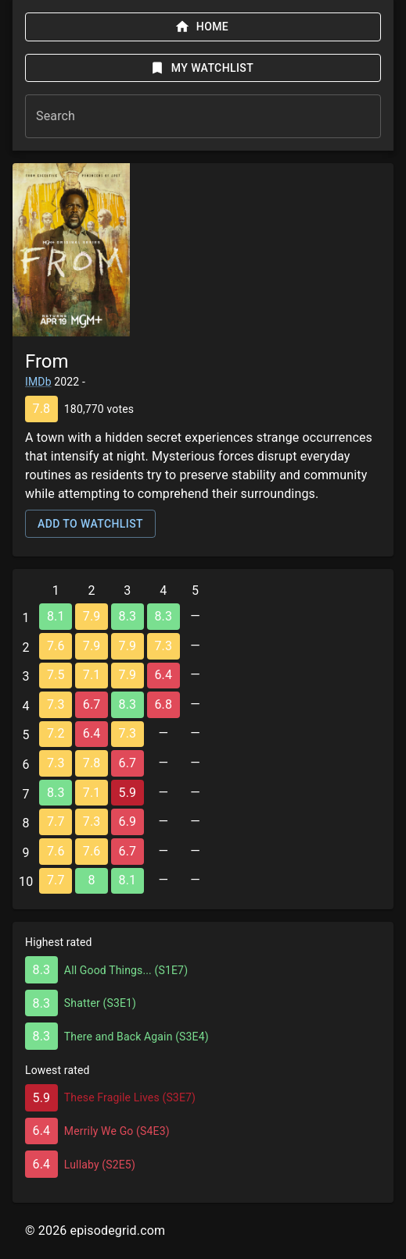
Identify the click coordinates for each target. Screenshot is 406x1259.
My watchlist (201, 68)
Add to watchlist (90, 523)
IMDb (38, 381)
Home (201, 26)
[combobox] (203, 116)
